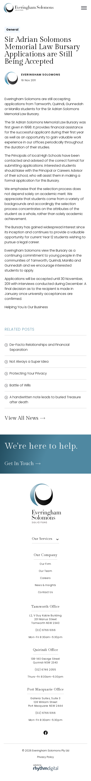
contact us (45, 592)
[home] (35, 8)
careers (45, 578)
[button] (84, 8)
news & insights (45, 585)
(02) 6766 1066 (45, 630)
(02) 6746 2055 (45, 669)
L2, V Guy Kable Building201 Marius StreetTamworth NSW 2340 (45, 619)
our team (45, 571)
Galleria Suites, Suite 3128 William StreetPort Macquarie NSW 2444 (45, 702)
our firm (45, 564)
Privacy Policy (45, 757)
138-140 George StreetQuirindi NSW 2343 (45, 660)
